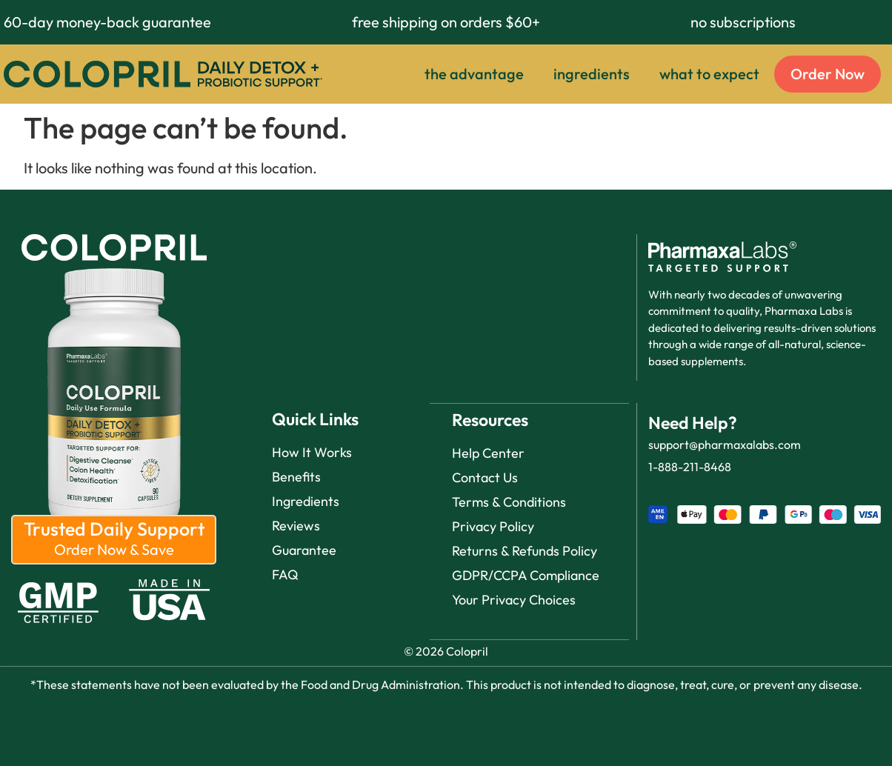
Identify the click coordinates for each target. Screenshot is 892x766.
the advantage (474, 73)
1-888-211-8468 (689, 466)
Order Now (828, 73)
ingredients (591, 73)
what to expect (709, 73)
